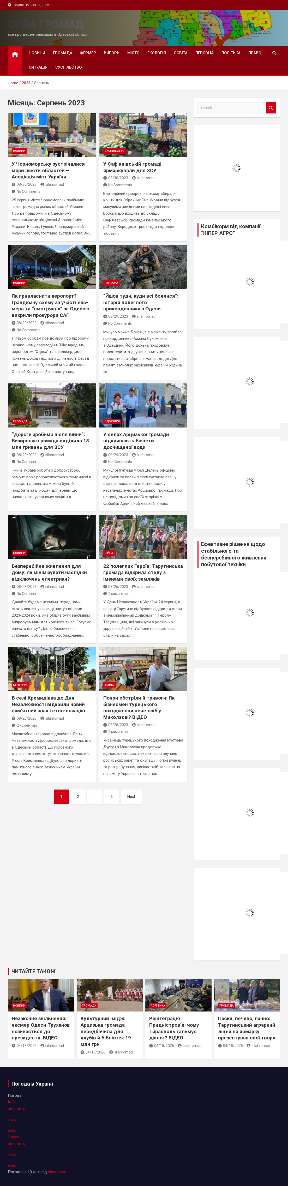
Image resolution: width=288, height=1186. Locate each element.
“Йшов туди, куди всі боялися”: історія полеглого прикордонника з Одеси (140, 302)
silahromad (52, 184)
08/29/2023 (24, 323)
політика (231, 53)
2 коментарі (118, 594)
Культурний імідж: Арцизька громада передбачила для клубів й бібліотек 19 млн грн (106, 1031)
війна (109, 553)
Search (271, 107)
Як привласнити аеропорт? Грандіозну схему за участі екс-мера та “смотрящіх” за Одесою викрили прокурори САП (50, 305)
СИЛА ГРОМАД (45, 24)
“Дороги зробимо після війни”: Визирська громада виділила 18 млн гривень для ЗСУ (50, 440)
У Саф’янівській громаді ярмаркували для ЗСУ (132, 167)
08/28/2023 (24, 587)
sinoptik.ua (57, 1172)
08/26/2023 (115, 587)
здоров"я (112, 421)
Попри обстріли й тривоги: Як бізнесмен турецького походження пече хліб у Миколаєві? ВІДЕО (139, 707)
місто (133, 53)
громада (62, 53)
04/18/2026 (24, 1046)
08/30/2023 (24, 184)
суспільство (68, 67)
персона (204, 53)
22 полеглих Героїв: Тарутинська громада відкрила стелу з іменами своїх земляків (143, 572)
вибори (111, 53)
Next (131, 796)
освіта (181, 53)
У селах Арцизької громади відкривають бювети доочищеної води (136, 440)
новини (37, 53)
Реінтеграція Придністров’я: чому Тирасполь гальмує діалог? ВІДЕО (174, 1028)
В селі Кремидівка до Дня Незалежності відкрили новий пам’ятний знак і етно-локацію (48, 704)
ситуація (38, 67)
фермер (88, 53)
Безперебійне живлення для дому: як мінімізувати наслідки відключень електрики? (49, 572)
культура (20, 685)
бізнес (110, 685)
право (254, 53)
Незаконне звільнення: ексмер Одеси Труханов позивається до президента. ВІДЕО (41, 1028)
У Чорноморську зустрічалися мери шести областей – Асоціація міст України (48, 170)
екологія (156, 53)
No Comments (28, 191)
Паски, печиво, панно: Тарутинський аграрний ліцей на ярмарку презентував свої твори (246, 1028)
